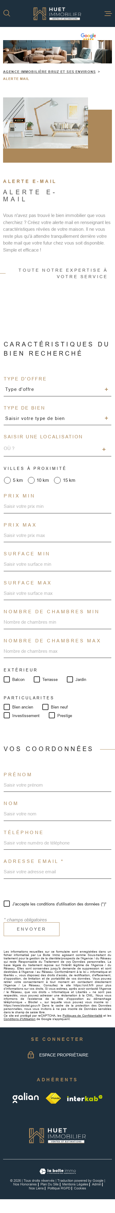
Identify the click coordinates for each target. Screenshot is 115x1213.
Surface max (28, 582)
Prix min (19, 495)
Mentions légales (75, 1184)
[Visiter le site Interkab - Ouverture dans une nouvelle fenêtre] (85, 1098)
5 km (18, 480)
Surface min (27, 553)
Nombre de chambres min (52, 611)
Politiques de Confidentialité (82, 1015)
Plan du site (49, 1184)
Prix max (20, 525)
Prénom (18, 774)
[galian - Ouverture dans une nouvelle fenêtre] (26, 1098)
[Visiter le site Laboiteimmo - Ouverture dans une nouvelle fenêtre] (57, 1171)
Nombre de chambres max (52, 640)
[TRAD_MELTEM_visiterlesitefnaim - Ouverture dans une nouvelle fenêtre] (53, 1098)
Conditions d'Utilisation (20, 1019)
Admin (96, 1184)
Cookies (80, 1188)
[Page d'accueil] (57, 13)
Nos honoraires (25, 1184)
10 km (42, 480)
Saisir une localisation (43, 436)
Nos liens (36, 1188)
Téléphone (24, 832)
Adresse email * (34, 861)
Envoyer (31, 929)
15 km (69, 480)
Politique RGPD (59, 1188)
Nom (11, 803)
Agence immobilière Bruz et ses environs (49, 72)
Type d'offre (25, 378)
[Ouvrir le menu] (108, 13)
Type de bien (24, 408)
